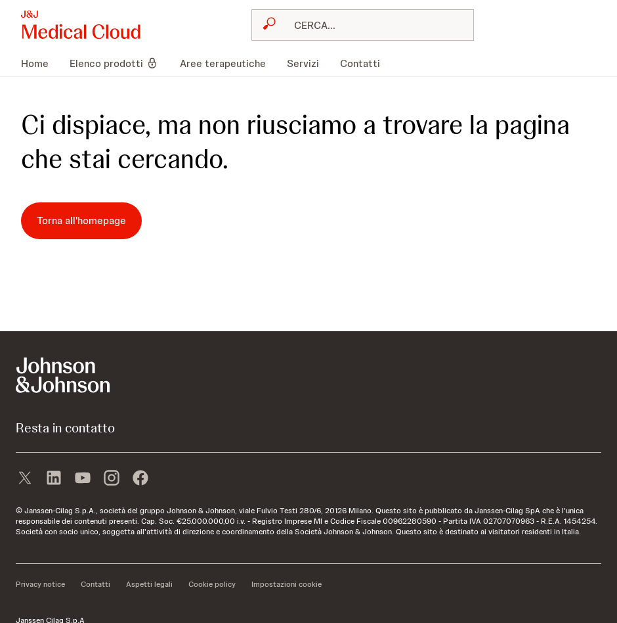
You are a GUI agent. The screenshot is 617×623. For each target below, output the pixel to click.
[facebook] (140, 479)
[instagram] (111, 479)
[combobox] (362, 25)
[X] (25, 479)
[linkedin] (54, 479)
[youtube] (83, 479)
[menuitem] (40, 63)
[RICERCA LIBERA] (370, 25)
